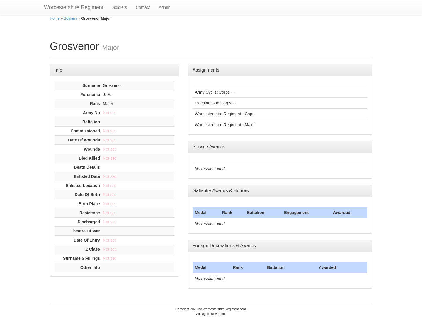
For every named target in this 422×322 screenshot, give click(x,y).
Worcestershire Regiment (73, 7)
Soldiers (119, 7)
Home (55, 18)
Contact (143, 7)
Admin (165, 7)
